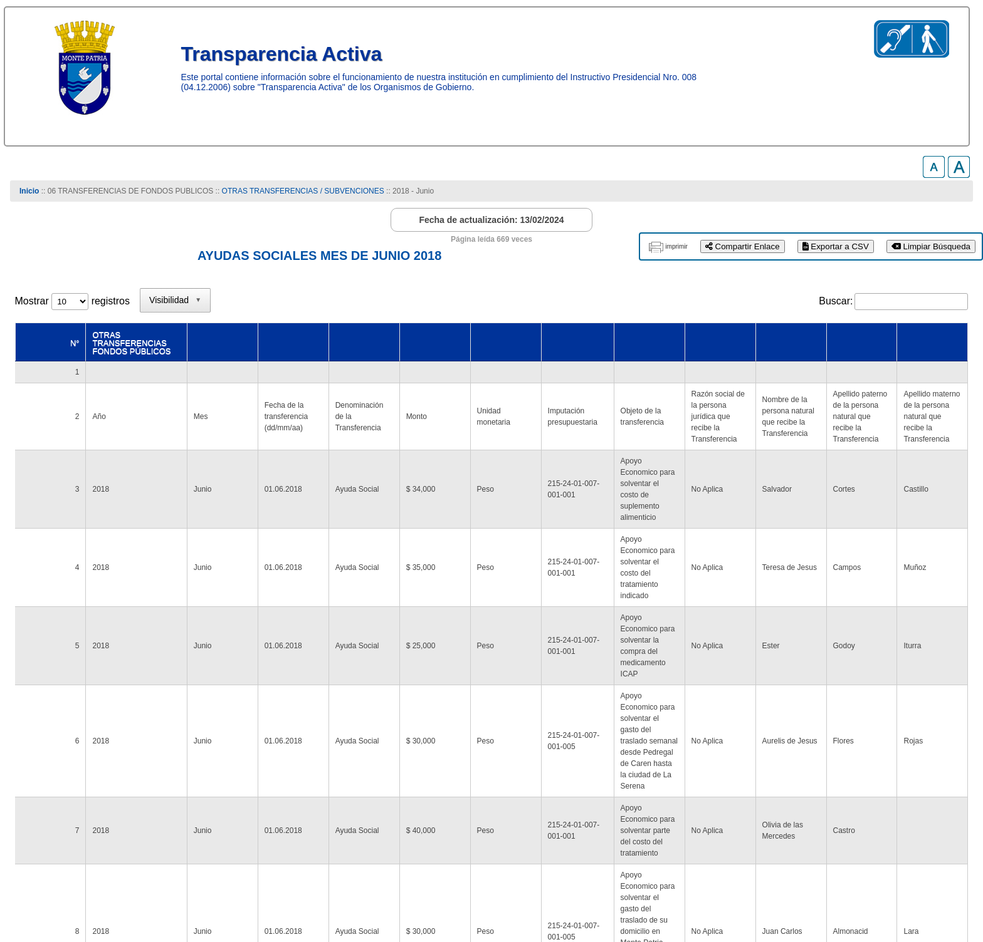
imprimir (676, 246)
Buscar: (836, 301)
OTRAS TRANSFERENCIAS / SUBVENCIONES (303, 191)
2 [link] (729, 767)
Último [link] (947, 767)
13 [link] (858, 767)
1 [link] (705, 767)
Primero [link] (621, 767)
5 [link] (801, 767)
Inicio (29, 191)
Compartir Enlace (742, 246)
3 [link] (753, 767)
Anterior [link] (670, 767)
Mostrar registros (72, 301)
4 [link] (777, 767)
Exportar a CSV (835, 246)
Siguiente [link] (899, 767)
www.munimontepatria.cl (68, 892)
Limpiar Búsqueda (930, 246)
